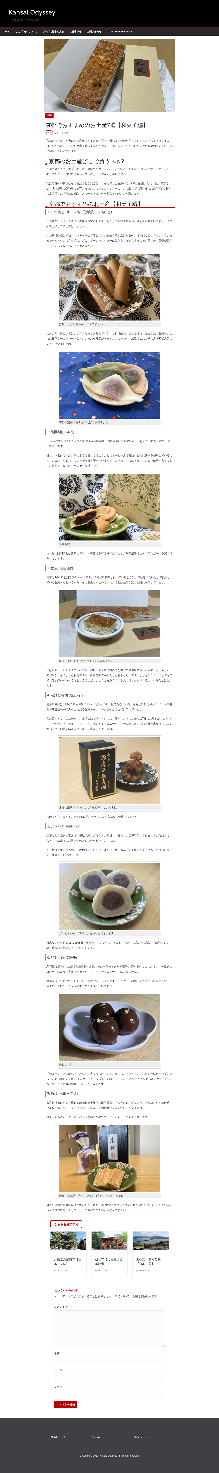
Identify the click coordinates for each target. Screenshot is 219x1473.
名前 (57, 1353)
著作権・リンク (58, 1437)
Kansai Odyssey (34, 12)
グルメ (49, 133)
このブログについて (26, 31)
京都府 (49, 115)
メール (58, 1370)
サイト (58, 1386)
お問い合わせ (94, 31)
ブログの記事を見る (53, 31)
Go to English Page (119, 31)
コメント (61, 1306)
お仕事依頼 (75, 31)
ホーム (6, 31)
